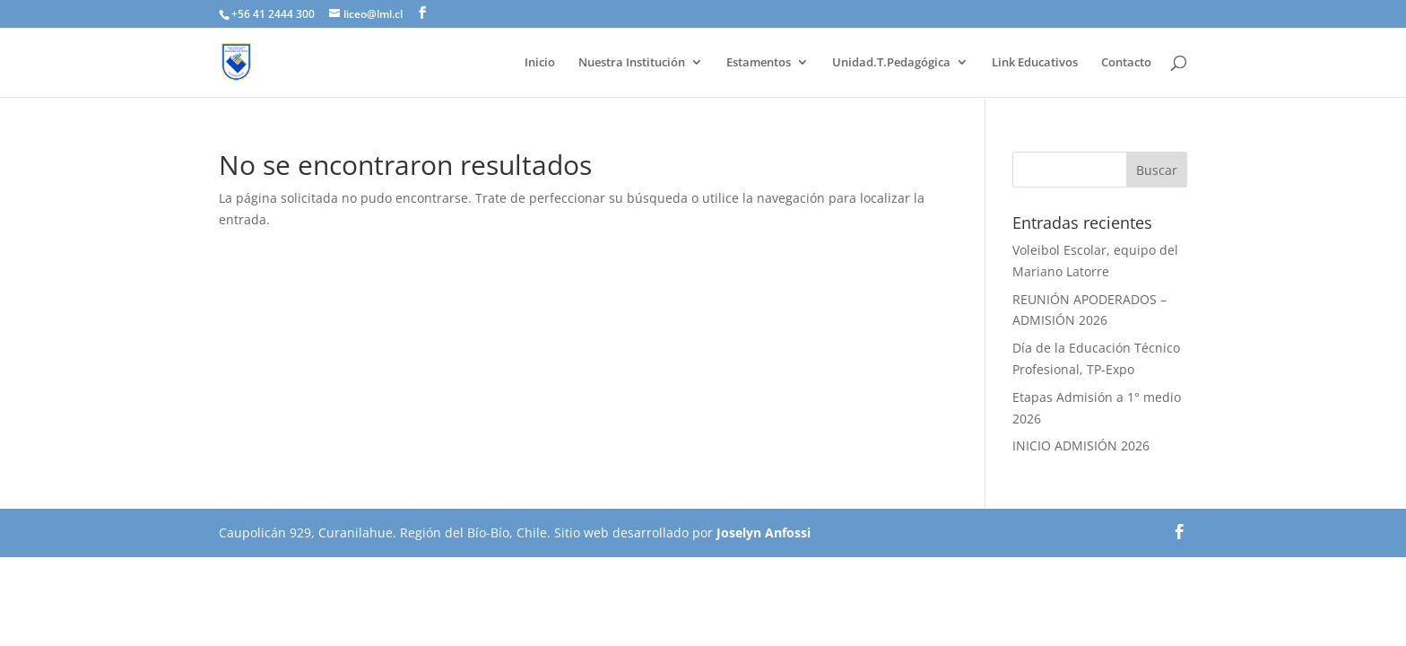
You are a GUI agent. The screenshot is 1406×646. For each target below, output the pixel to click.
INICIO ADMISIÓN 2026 (1081, 445)
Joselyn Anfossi (763, 532)
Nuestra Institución (631, 63)
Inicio (540, 63)
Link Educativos (1035, 63)
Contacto (1126, 63)
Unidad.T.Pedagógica (891, 63)
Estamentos (758, 63)
